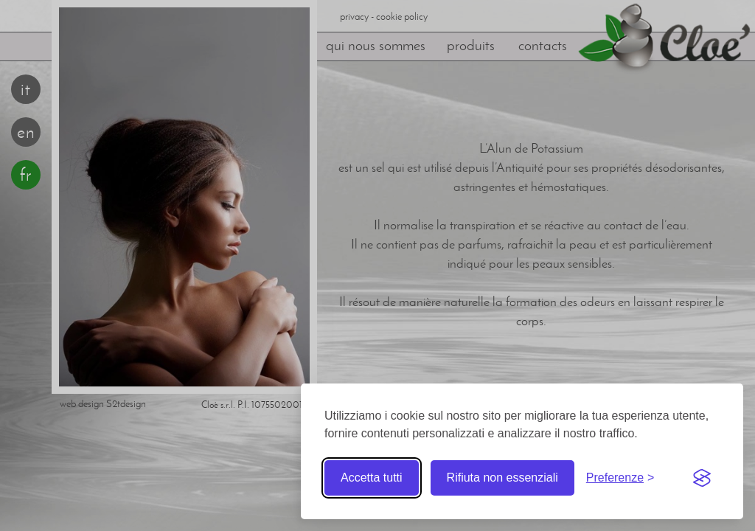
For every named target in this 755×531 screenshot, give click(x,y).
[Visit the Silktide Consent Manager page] (702, 478)
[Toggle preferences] (620, 478)
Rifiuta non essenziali (502, 477)
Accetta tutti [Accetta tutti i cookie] (372, 477)
